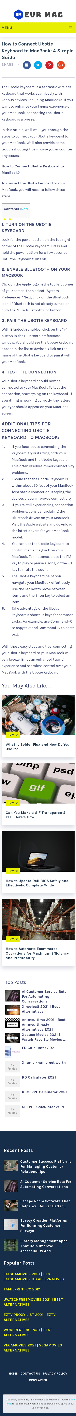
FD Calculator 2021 (39, 1048)
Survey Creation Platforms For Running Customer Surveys (43, 1225)
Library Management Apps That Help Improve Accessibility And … (43, 1246)
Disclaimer (38, 1380)
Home (13, 1373)
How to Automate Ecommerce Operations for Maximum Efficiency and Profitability (37, 953)
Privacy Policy (55, 1373)
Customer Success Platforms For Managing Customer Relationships (46, 1166)
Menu (6, 27)
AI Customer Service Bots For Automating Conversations (44, 996)
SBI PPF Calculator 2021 (43, 1107)
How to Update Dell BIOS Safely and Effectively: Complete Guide (37, 883)
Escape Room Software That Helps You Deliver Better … (45, 1203)
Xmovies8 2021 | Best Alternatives (41, 1009)
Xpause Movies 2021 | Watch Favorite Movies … (43, 1037)
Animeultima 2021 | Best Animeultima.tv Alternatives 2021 (43, 1024)
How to (13, 734)
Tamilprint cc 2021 (22, 1289)
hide (24, 209)
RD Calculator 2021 (39, 1077)
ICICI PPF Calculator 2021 (44, 1092)
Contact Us (30, 1373)
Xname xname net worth (44, 1062)
